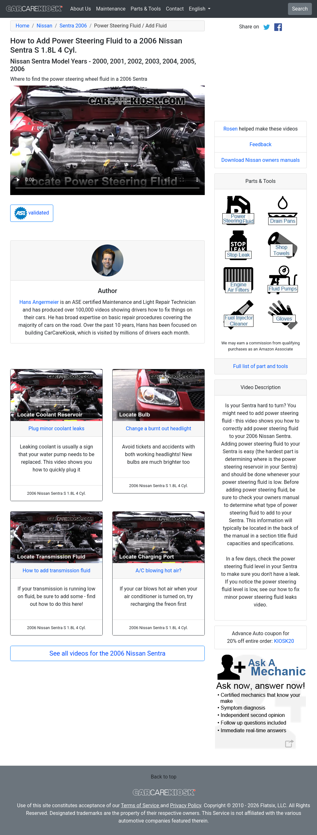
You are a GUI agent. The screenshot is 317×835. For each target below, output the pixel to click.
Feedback (261, 144)
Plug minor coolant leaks (56, 428)
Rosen (230, 129)
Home (22, 26)
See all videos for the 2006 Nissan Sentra (107, 653)
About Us (80, 9)
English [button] (198, 9)
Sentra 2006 (73, 26)
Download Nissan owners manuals (260, 160)
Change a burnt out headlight (158, 428)
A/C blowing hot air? (158, 571)
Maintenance (110, 9)
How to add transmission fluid (57, 571)
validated (31, 213)
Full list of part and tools (260, 366)
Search (300, 9)
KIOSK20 (284, 641)
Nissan (44, 26)
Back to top (163, 777)
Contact (175, 9)
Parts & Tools (146, 9)
